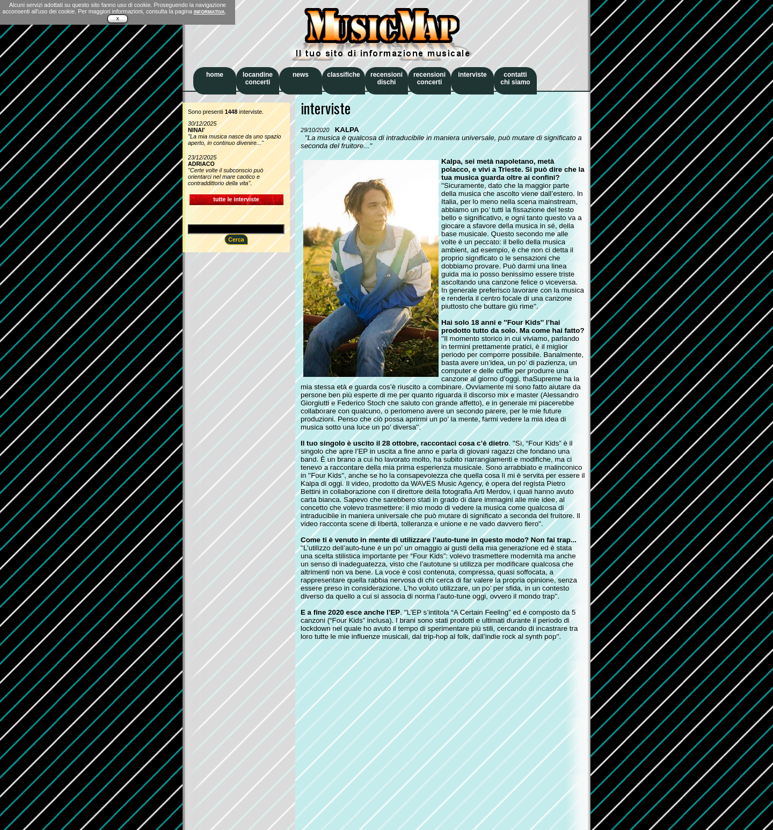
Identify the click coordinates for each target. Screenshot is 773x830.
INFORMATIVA (209, 11)
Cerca (236, 239)
